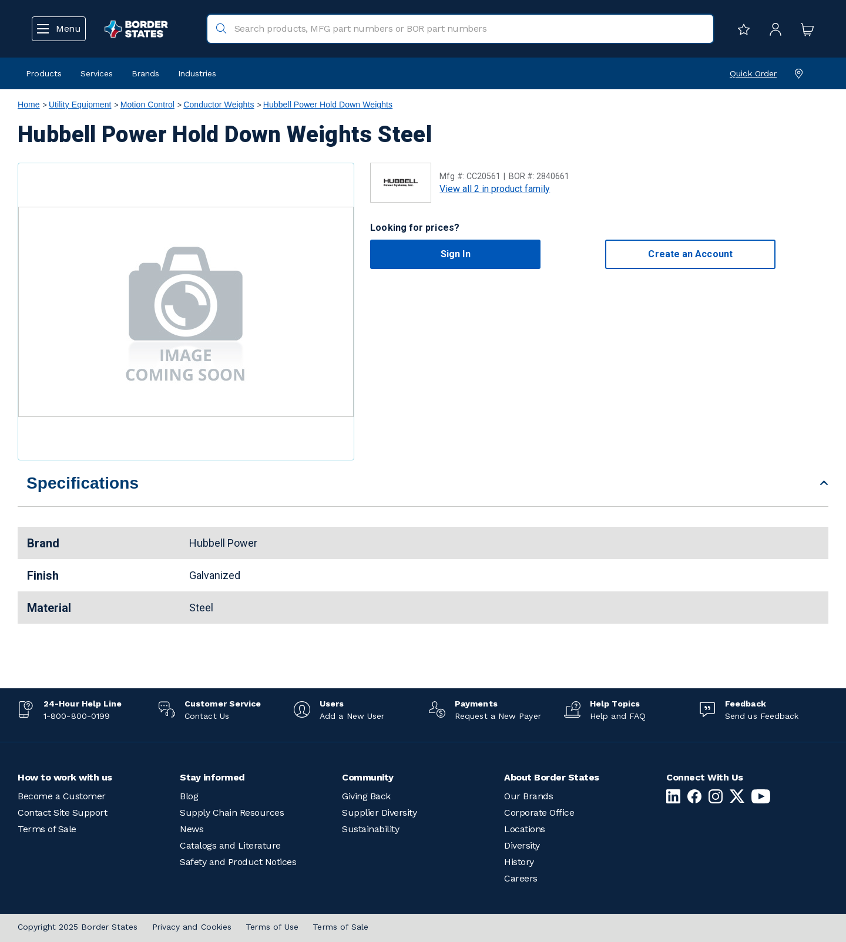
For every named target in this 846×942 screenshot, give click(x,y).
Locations (524, 829)
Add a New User (352, 716)
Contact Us (206, 716)
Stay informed (212, 777)
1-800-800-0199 (76, 716)
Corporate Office (539, 812)
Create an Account (690, 254)
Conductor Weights (218, 104)
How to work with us (65, 777)
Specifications (82, 483)
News (191, 829)
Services (96, 73)
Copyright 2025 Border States (78, 926)
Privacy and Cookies (192, 926)
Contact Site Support (62, 812)
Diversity (522, 845)
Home (29, 104)
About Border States (551, 777)
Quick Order (753, 73)
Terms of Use (272, 926)
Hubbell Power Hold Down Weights (327, 104)
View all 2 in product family (494, 188)
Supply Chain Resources (232, 812)
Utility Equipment (80, 104)
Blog (189, 796)
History (519, 861)
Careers (521, 878)
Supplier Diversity (379, 812)
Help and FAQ (618, 716)
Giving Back (366, 796)
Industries (197, 73)
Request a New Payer (498, 716)
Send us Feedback (761, 716)
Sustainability (370, 829)
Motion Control (147, 104)
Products (44, 73)
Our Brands (528, 796)
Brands (145, 73)
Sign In (456, 254)
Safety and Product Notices (238, 861)
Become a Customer (62, 796)
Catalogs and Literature (230, 845)
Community (368, 777)
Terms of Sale (47, 829)
